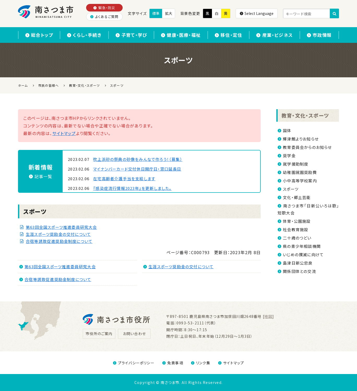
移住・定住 (228, 35)
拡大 (168, 13)
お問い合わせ (134, 333)
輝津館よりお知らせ (301, 139)
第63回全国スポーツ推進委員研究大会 (61, 227)
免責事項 (172, 362)
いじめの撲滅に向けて (303, 254)
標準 (155, 13)
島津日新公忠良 (297, 263)
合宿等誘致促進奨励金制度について (59, 241)
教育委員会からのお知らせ (307, 147)
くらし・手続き (84, 35)
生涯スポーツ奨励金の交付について (58, 234)
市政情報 (319, 35)
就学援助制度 (295, 164)
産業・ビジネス (274, 35)
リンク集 (200, 362)
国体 (287, 130)
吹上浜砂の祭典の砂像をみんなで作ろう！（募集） (137, 159)
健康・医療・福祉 (181, 35)
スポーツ (291, 189)
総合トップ (39, 35)
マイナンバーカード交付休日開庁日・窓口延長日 (137, 169)
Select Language (256, 13)
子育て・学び (131, 35)
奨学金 (289, 155)
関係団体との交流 (299, 271)
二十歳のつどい (297, 238)
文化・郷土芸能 (297, 197)
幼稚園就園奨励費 (300, 172)
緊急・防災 (104, 7)
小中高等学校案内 (300, 180)
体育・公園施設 (297, 221)
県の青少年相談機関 (302, 246)
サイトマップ (64, 133)
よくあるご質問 (104, 16)
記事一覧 (40, 176)
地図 (268, 316)
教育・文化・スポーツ (305, 115)
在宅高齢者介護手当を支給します (124, 178)
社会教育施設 (295, 229)
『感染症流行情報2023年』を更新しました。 (132, 188)
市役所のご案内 (99, 333)
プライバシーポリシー (133, 362)
